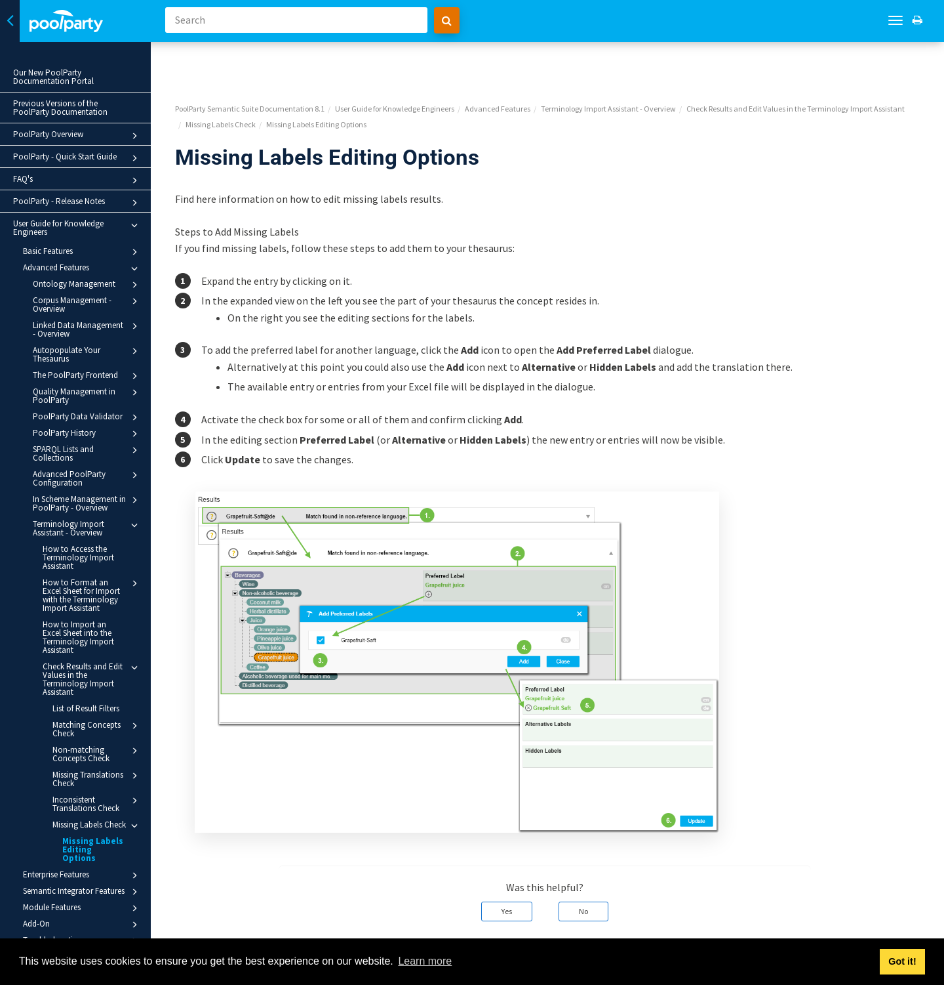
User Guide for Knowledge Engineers (80, 228)
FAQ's (80, 180)
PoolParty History (90, 434)
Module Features (85, 899)
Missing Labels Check (100, 825)
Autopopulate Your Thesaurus (90, 354)
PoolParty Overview (80, 136)
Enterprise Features (85, 867)
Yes (512, 865)
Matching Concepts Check (100, 729)
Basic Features (85, 252)
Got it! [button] (902, 961)
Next (919, 929)
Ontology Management (90, 285)
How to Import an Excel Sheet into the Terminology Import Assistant (85, 637)
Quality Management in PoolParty (90, 395)
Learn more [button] (425, 961)
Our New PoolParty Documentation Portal (53, 77)
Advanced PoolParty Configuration (90, 478)
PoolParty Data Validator (90, 417)
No (589, 865)
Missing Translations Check (100, 778)
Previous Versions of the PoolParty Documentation (60, 107)
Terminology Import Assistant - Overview (90, 528)
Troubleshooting (85, 932)
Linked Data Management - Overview (90, 329)
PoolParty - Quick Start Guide (80, 158)
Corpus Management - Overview (90, 304)
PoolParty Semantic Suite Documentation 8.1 (261, 63)
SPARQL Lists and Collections (90, 453)
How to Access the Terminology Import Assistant (78, 557)
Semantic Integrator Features (85, 883)
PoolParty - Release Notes (80, 203)
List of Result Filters (85, 708)
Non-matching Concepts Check (100, 754)
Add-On (85, 916)
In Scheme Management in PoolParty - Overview (90, 503)
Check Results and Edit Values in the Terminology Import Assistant (95, 679)
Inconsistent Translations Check (100, 803)
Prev (202, 929)
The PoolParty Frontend (90, 376)
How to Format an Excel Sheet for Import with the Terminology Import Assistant (95, 595)
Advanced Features (85, 268)
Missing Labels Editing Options (94, 845)
